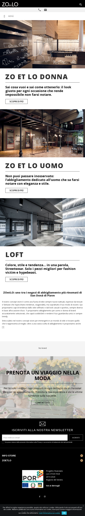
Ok (64, 513)
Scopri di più (16, 101)
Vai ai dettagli (53, 485)
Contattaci (42, 402)
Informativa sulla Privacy (34, 442)
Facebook (39, 496)
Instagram (45, 496)
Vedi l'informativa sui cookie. (49, 513)
